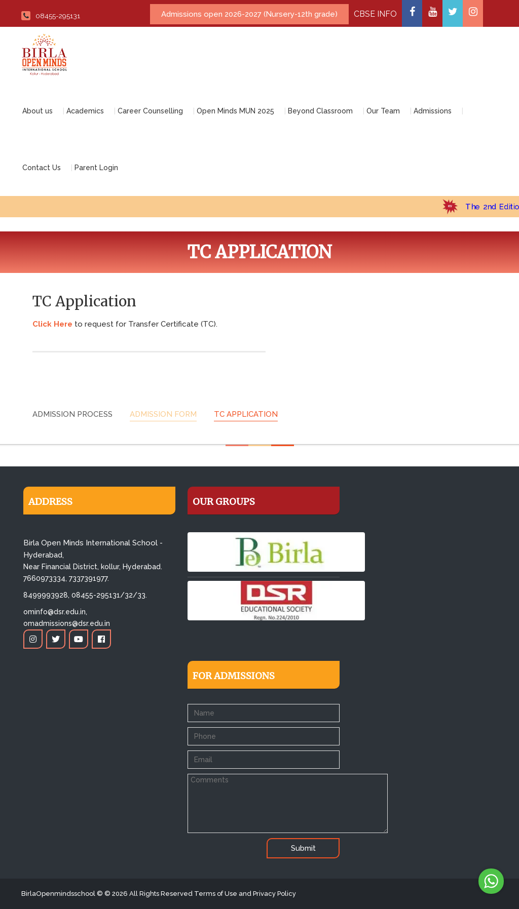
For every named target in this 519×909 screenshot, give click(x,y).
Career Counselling (150, 111)
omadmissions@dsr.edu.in (66, 623)
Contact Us (41, 168)
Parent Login (96, 168)
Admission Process (72, 414)
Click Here (52, 324)
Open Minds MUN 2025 (235, 111)
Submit (303, 848)
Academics (85, 111)
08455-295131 (50, 15)
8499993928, (46, 595)
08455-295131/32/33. (109, 595)
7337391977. (89, 578)
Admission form (163, 414)
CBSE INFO (375, 14)
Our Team (383, 111)
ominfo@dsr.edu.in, (55, 612)
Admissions (433, 111)
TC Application (246, 414)
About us (37, 111)
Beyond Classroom (320, 111)
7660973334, (45, 578)
